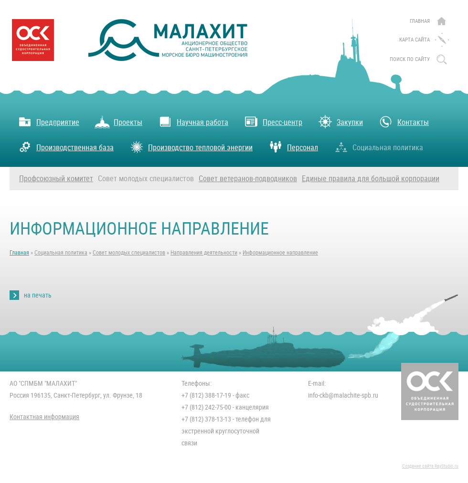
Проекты (118, 121)
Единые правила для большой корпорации (370, 178)
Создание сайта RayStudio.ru (430, 466)
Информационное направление (280, 252)
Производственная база (65, 147)
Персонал (293, 147)
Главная (420, 21)
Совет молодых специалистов (146, 178)
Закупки (340, 121)
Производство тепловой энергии (191, 147)
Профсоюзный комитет (56, 178)
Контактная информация (44, 417)
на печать (38, 295)
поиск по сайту (410, 59)
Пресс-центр (273, 121)
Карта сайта (414, 40)
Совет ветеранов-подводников (248, 178)
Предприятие (48, 121)
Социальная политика (378, 147)
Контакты (403, 121)
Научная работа (193, 121)
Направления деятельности (203, 252)
